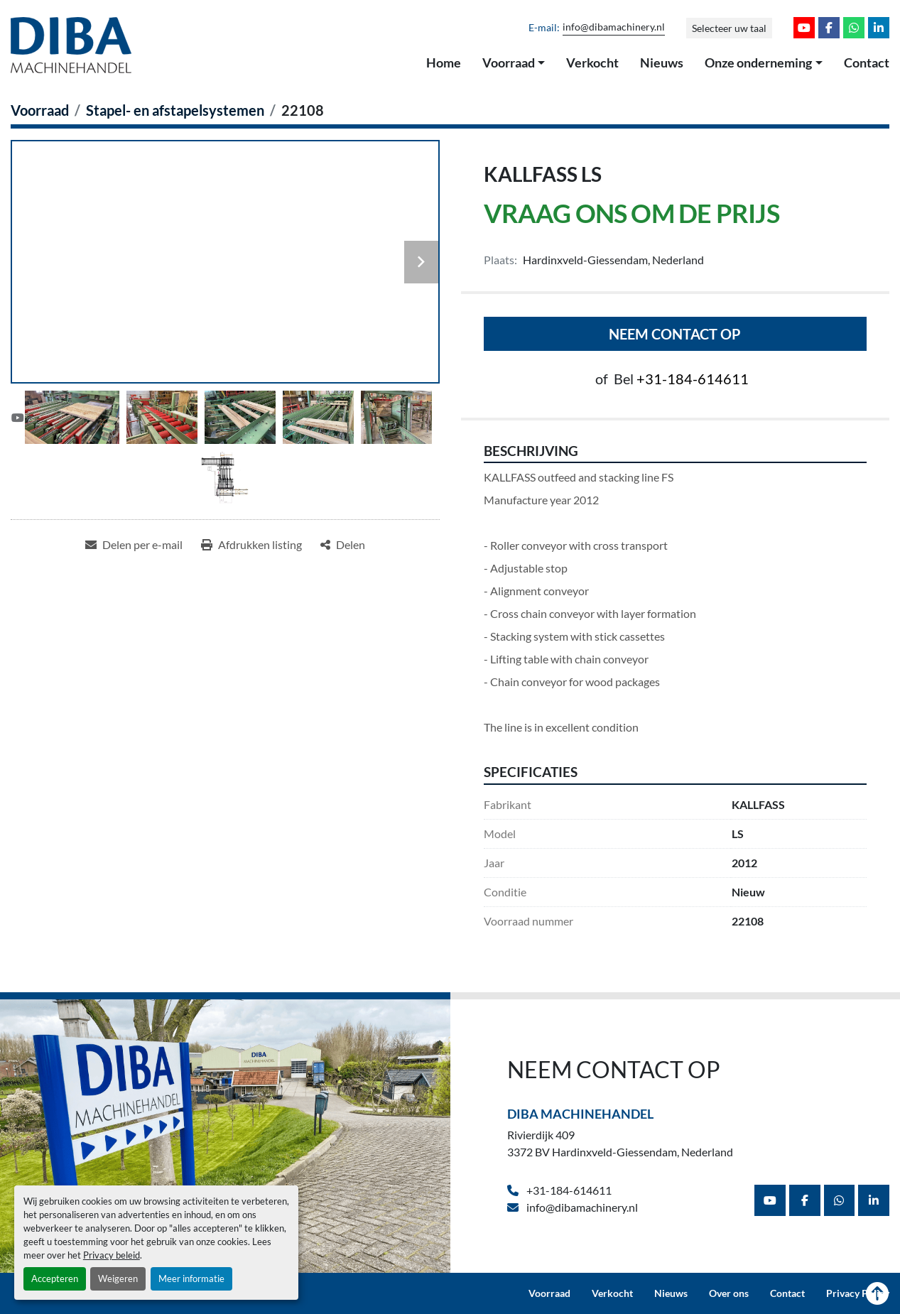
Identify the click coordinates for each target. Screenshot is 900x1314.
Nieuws (661, 62)
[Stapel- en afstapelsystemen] (175, 110)
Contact (866, 62)
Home (443, 62)
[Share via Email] (134, 544)
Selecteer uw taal (729, 28)
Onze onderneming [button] (758, 62)
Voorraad (508, 62)
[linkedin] (878, 27)
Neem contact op (675, 333)
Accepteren (54, 1278)
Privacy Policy (857, 1293)
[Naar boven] (877, 1293)
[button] (514, 63)
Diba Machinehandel (580, 1114)
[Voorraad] (40, 110)
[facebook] (829, 27)
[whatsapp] (853, 27)
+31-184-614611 (692, 378)
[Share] (342, 544)
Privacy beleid (111, 1255)
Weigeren (118, 1278)
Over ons (729, 1293)
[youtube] (804, 27)
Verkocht (592, 62)
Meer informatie (191, 1278)
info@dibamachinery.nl (614, 27)
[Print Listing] (251, 544)
